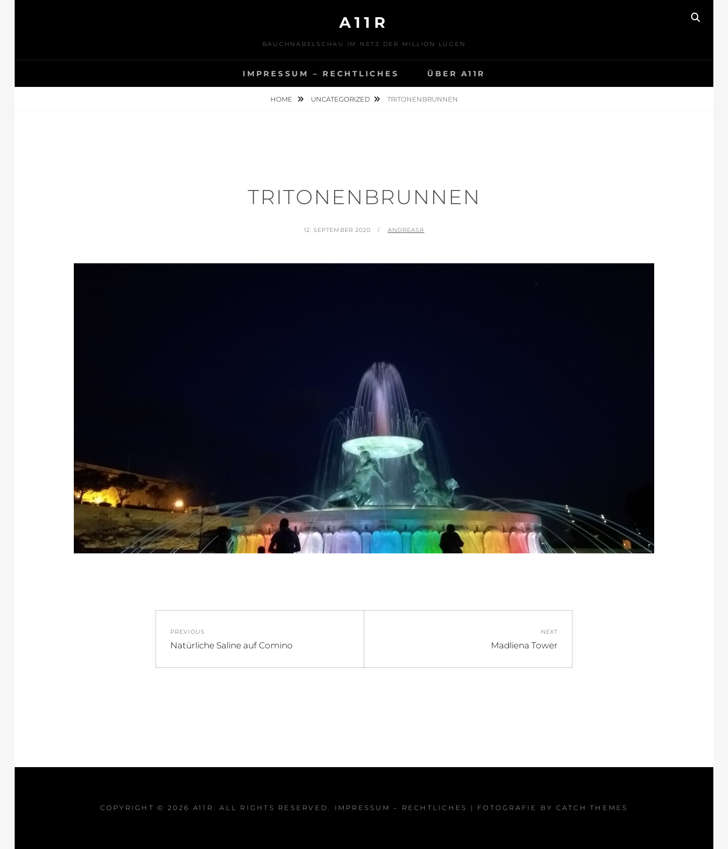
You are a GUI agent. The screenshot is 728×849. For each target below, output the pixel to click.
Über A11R (456, 73)
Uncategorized (340, 99)
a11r (364, 22)
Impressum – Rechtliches (321, 73)
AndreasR (406, 229)
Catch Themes (592, 808)
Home (282, 99)
